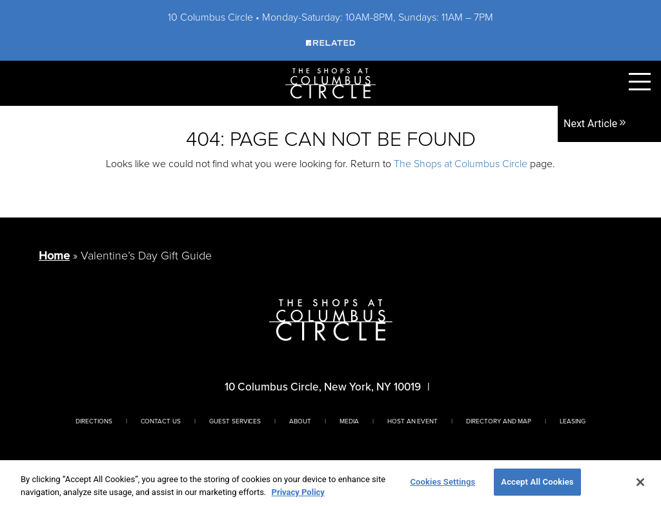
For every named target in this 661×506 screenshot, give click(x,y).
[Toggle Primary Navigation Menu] (640, 81)
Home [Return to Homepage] (54, 255)
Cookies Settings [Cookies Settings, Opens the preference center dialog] (442, 482)
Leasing (572, 420)
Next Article (595, 123)
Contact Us (161, 420)
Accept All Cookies (537, 482)
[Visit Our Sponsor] (330, 42)
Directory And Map (498, 420)
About (300, 420)
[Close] (640, 482)
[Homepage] (330, 82)
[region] (330, 483)
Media (349, 420)
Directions (94, 420)
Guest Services (235, 420)
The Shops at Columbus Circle (460, 163)
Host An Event (412, 420)
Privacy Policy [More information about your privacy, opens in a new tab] (298, 492)
